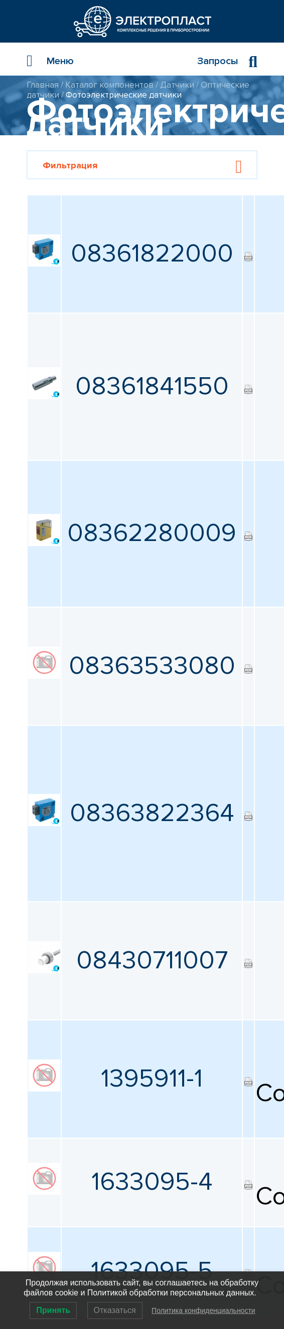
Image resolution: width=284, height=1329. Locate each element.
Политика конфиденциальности (203, 1310)
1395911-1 (152, 1079)
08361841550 (152, 386)
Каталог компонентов (109, 85)
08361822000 (152, 253)
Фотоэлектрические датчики (124, 95)
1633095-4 (152, 1182)
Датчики (177, 85)
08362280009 (151, 533)
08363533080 (152, 666)
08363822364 (152, 813)
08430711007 (152, 960)
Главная (43, 85)
